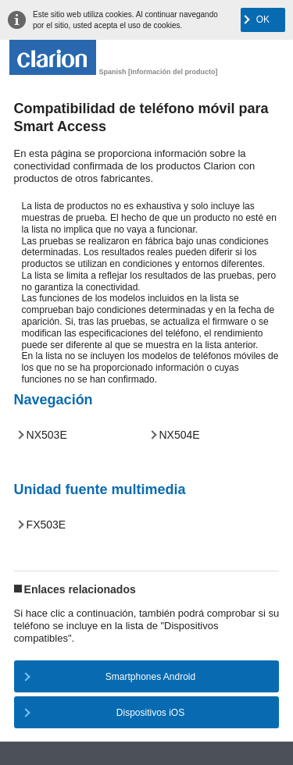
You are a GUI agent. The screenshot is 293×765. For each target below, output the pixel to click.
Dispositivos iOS (150, 712)
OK (263, 19)
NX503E (47, 435)
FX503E (46, 524)
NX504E (179, 435)
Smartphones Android (150, 676)
